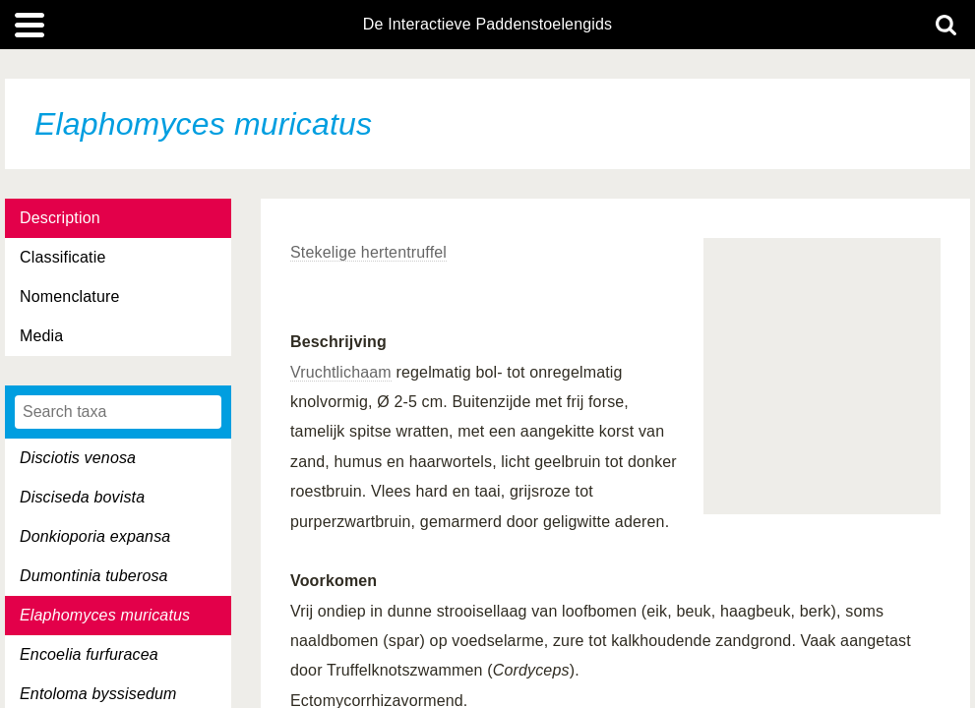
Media (41, 335)
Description (60, 217)
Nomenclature (70, 296)
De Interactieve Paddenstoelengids (487, 24)
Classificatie (62, 257)
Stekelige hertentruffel (368, 252)
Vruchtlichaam (341, 372)
